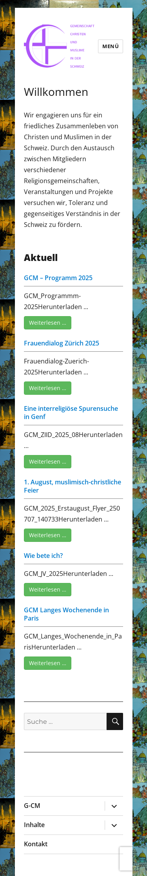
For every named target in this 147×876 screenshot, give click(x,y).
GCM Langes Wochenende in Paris (66, 614)
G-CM (32, 805)
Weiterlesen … (47, 322)
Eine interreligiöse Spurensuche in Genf (71, 412)
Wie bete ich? (43, 555)
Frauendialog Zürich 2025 (61, 343)
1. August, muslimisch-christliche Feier (72, 486)
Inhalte (34, 824)
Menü (110, 46)
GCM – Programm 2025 (58, 277)
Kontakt (35, 844)
